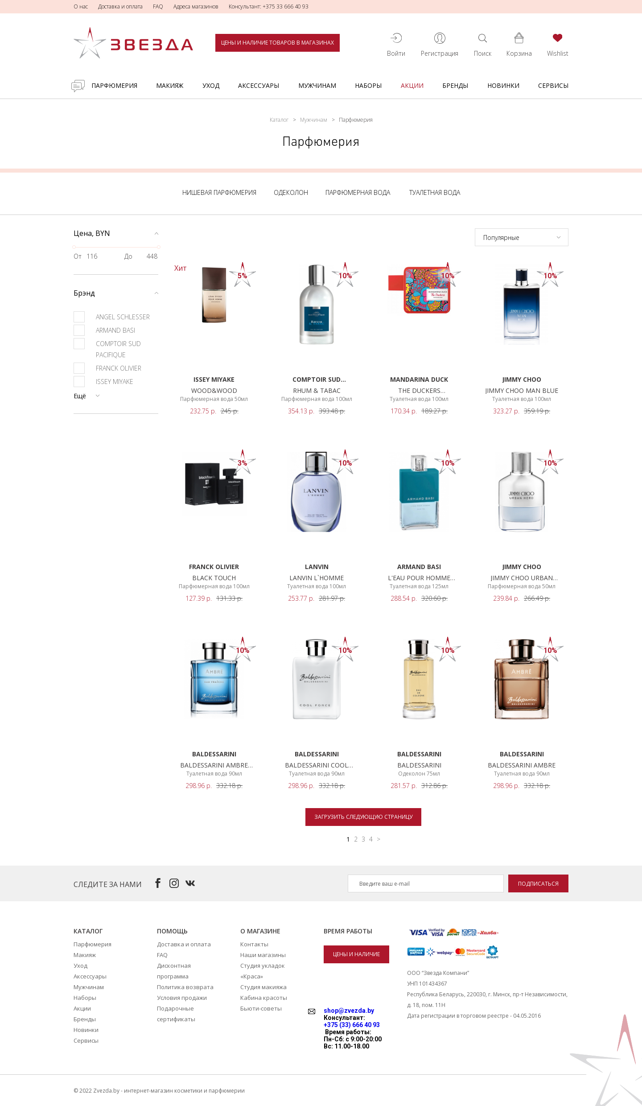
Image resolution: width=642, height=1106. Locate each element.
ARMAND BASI (104, 330)
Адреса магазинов (195, 6)
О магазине (260, 931)
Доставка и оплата (120, 6)
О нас (81, 6)
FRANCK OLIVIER (107, 368)
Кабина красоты (263, 998)
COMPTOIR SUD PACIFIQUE (107, 348)
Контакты (254, 944)
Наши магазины (263, 955)
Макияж (169, 85)
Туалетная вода (434, 192)
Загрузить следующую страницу (363, 817)
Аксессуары (258, 85)
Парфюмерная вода (357, 192)
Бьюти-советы (261, 1008)
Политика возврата (185, 987)
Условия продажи (182, 998)
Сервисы (553, 85)
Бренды (455, 85)
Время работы (348, 931)
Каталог (279, 120)
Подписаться (538, 883)
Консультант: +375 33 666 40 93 (269, 6)
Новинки (503, 85)
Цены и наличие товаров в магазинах (277, 42)
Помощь (172, 931)
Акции (412, 85)
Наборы (368, 85)
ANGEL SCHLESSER (112, 316)
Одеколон (291, 192)
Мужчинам (317, 85)
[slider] (74, 247)
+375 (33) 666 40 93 (352, 1024)
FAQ (158, 6)
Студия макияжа (263, 987)
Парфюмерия (114, 85)
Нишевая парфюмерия (219, 192)
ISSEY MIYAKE (103, 381)
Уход (210, 85)
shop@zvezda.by (349, 1010)
